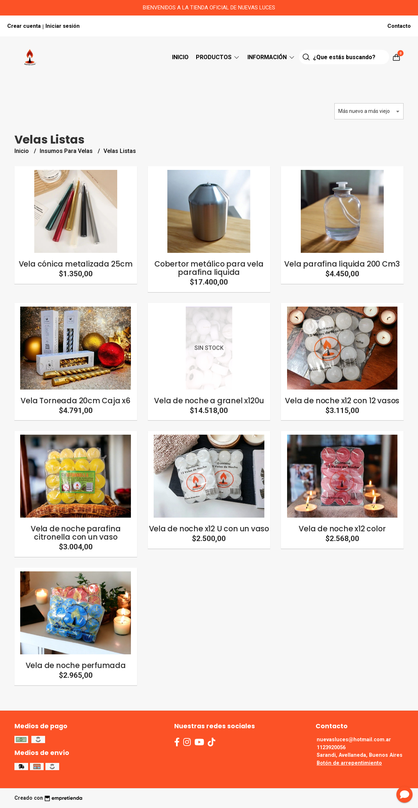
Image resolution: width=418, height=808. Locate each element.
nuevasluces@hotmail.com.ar (354, 740)
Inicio (180, 57)
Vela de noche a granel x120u (209, 400)
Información (271, 57)
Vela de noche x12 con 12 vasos (342, 400)
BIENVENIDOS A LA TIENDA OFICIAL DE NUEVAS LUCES (209, 7)
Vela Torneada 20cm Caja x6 (76, 400)
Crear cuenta (24, 26)
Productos (218, 57)
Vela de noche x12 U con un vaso (209, 528)
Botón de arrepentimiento (349, 763)
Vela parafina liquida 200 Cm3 (342, 264)
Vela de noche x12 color (342, 528)
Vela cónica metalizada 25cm (76, 264)
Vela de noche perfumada (76, 665)
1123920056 (331, 748)
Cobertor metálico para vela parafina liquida (208, 268)
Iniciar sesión (62, 26)
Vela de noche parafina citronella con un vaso (75, 532)
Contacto (399, 26)
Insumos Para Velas (67, 151)
